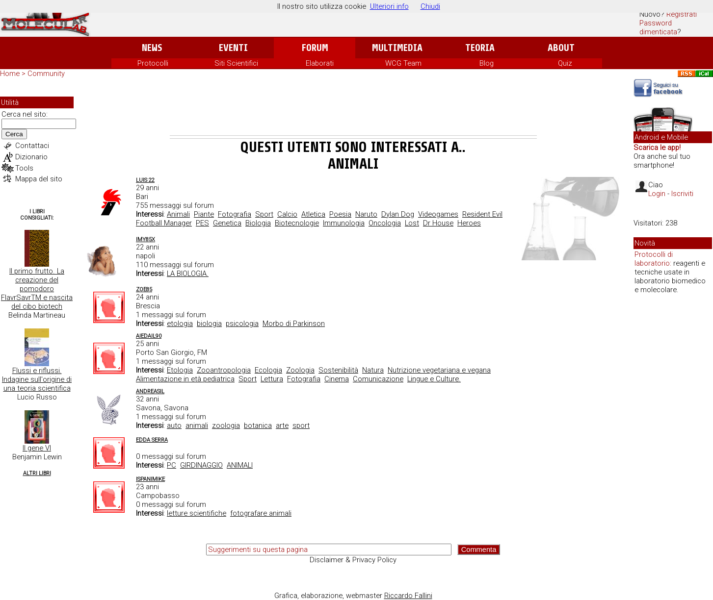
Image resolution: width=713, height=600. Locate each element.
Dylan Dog (397, 214)
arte (282, 425)
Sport (264, 214)
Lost (412, 223)
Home (10, 73)
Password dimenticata (658, 27)
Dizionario (31, 156)
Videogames (438, 214)
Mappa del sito (38, 179)
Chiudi (430, 6)
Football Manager (164, 223)
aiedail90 (148, 336)
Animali (178, 214)
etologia (180, 323)
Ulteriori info (389, 6)
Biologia (258, 223)
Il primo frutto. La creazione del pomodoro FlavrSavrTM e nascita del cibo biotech (37, 289)
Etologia (180, 370)
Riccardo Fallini (408, 595)
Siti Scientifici (236, 63)
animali (196, 425)
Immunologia (344, 223)
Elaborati (320, 63)
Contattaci (32, 145)
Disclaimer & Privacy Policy (353, 559)
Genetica (227, 223)
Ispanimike (150, 479)
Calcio (287, 214)
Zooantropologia (224, 370)
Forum (314, 47)
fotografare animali (260, 513)
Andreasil (150, 391)
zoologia (226, 425)
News (152, 47)
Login (656, 193)
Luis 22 (145, 180)
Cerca (14, 134)
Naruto (366, 214)
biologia (209, 323)
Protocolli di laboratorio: (653, 259)
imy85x (145, 239)
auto (174, 425)
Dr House (438, 223)
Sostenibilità (338, 370)
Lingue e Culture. (434, 379)
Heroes (469, 223)
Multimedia (397, 47)
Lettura (272, 379)
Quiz (565, 63)
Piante (204, 214)
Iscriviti (682, 193)
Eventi (233, 47)
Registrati (681, 14)
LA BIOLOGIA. (188, 273)
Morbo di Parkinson (294, 323)
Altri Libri (37, 473)
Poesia (340, 214)
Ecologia (268, 370)
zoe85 (144, 289)
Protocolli (152, 63)
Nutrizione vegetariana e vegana (439, 370)
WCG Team (403, 63)
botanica (258, 425)
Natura (373, 370)
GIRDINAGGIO (201, 465)
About (561, 47)
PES (202, 223)
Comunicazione (378, 379)
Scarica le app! (657, 147)
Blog (486, 63)
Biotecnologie (297, 223)
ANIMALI (240, 465)
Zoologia (300, 370)
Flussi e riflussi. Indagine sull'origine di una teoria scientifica (37, 379)
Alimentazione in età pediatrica (185, 379)
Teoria (480, 47)
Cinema (336, 379)
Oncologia (385, 223)
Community (46, 73)
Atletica (313, 214)
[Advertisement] (353, 108)
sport (301, 425)
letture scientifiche (196, 513)
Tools (24, 168)
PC (171, 465)
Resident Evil (482, 214)
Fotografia (234, 214)
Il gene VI (37, 448)
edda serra (152, 440)
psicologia (242, 323)
